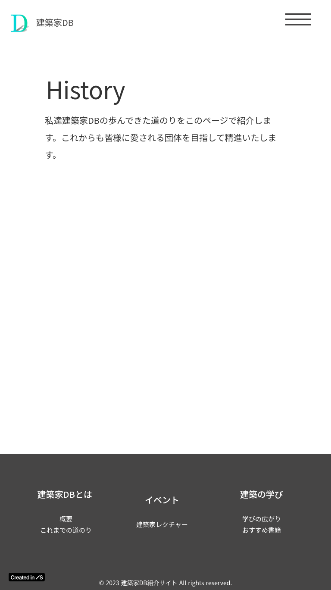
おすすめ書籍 (261, 529)
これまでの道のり (66, 529)
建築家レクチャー (162, 524)
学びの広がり (261, 518)
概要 (65, 518)
